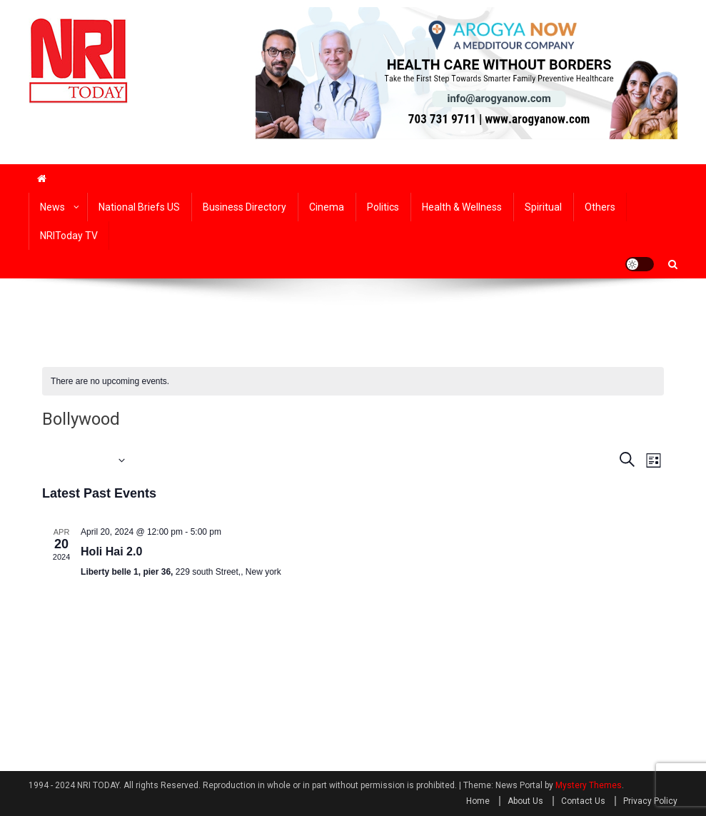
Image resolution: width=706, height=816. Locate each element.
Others (600, 207)
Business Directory (244, 207)
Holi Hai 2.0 (111, 551)
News (52, 207)
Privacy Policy (650, 801)
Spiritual (543, 207)
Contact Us (583, 801)
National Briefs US (139, 207)
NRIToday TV (69, 235)
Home (478, 801)
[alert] (353, 381)
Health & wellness (462, 207)
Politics (383, 207)
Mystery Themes (588, 785)
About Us (525, 801)
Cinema (326, 207)
